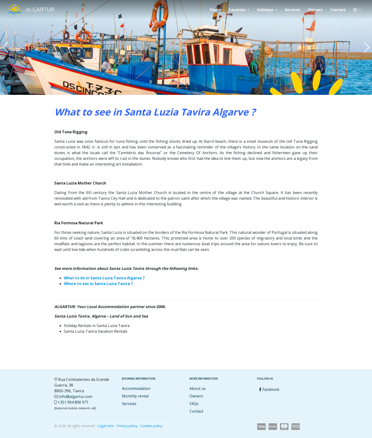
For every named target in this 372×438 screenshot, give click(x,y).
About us (198, 388)
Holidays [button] (265, 9)
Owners (315, 9)
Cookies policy (151, 426)
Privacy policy (127, 426)
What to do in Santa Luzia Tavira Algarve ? (104, 278)
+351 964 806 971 (73, 402)
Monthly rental (135, 396)
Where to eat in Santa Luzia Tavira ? (98, 283)
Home (215, 9)
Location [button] (237, 9)
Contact (338, 9)
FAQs (194, 403)
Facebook (269, 389)
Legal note (106, 426)
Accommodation (136, 388)
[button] (357, 9)
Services (292, 9)
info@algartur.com (75, 396)
